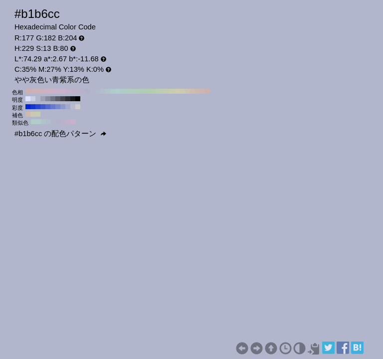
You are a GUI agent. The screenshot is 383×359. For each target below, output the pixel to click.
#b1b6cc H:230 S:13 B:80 (92, 91)
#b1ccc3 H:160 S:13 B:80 (127, 91)
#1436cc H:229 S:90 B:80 (32, 106)
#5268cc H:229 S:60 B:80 (47, 106)
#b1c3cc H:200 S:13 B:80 (107, 91)
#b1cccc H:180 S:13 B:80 (117, 91)
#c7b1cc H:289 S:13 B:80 (73, 121)
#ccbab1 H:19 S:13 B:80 (27, 114)
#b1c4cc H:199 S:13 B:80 (43, 121)
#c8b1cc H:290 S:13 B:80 (62, 91)
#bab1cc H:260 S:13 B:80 (77, 91)
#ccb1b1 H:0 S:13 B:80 (207, 91)
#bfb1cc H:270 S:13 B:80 (72, 91)
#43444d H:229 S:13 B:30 (62, 98)
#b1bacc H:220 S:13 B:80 (97, 91)
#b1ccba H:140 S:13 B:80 (137, 91)
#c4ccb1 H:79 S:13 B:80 (37, 114)
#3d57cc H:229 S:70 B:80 (42, 106)
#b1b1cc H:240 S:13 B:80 (87, 91)
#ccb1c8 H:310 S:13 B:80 (52, 91)
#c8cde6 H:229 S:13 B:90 (32, 98)
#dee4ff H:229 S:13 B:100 (27, 98)
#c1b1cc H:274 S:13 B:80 (68, 121)
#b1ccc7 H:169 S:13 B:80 (33, 121)
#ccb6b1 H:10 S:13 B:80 (202, 91)
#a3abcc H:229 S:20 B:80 (67, 106)
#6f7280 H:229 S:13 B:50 (52, 98)
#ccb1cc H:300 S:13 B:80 (57, 91)
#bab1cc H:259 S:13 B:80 (63, 121)
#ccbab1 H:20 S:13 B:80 (197, 91)
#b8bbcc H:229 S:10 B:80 (72, 106)
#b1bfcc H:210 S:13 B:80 (102, 91)
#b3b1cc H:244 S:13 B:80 (58, 121)
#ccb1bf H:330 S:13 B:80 (42, 91)
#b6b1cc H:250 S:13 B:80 (82, 91)
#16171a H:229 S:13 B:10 (72, 98)
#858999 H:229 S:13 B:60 (47, 98)
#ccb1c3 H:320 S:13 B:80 (47, 91)
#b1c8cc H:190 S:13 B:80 (112, 91)
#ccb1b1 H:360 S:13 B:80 (27, 91)
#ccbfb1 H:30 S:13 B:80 (192, 91)
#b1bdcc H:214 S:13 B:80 (48, 121)
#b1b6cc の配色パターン (60, 134)
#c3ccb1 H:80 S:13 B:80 (167, 91)
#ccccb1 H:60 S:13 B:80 (177, 91)
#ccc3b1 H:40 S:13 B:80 (187, 91)
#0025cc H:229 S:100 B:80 (27, 106)
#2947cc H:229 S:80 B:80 (37, 106)
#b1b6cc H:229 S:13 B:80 (37, 98)
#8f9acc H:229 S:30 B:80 (62, 106)
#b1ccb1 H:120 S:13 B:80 (147, 91)
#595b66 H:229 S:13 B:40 (57, 98)
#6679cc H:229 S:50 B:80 (52, 106)
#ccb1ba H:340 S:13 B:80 (37, 91)
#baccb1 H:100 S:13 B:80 (157, 91)
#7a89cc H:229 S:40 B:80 (57, 106)
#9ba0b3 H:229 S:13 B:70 (42, 98)
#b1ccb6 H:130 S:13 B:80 (142, 91)
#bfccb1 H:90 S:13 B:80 (162, 91)
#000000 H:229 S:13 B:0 (77, 98)
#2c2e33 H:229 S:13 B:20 (67, 98)
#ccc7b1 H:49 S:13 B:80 (32, 114)
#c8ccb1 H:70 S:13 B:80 (172, 91)
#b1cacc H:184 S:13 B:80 (38, 121)
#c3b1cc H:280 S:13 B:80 (67, 91)
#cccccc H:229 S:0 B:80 (77, 106)
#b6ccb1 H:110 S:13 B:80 (152, 91)
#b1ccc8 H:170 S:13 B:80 (122, 91)
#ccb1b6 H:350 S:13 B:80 (32, 91)
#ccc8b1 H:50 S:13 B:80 (182, 91)
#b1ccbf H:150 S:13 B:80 (132, 91)
